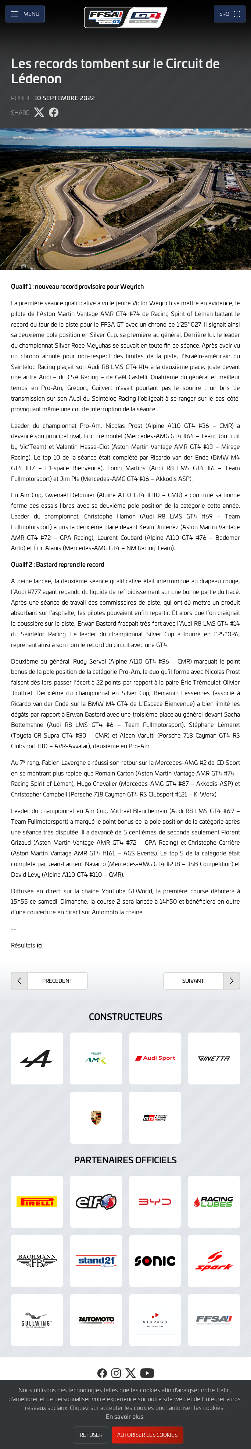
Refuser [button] (91, 1434)
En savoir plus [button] (124, 1416)
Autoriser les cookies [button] (147, 1434)
